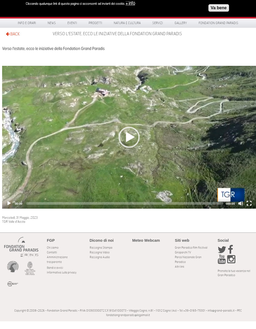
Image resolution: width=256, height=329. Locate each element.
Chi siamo (52, 247)
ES (36, 255)
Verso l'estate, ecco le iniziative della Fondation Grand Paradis (117, 34)
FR (26, 255)
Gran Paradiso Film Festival (191, 247)
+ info (130, 3)
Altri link (179, 266)
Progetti (95, 23)
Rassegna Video (99, 252)
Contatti (52, 252)
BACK (13, 34)
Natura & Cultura (127, 23)
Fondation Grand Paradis (218, 23)
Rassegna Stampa (101, 247)
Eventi (72, 23)
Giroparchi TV (183, 252)
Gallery (181, 23)
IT (22, 255)
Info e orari (27, 23)
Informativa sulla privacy (61, 272)
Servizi (157, 23)
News (52, 23)
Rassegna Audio (100, 257)
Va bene (219, 8)
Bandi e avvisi (55, 267)
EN (31, 255)
